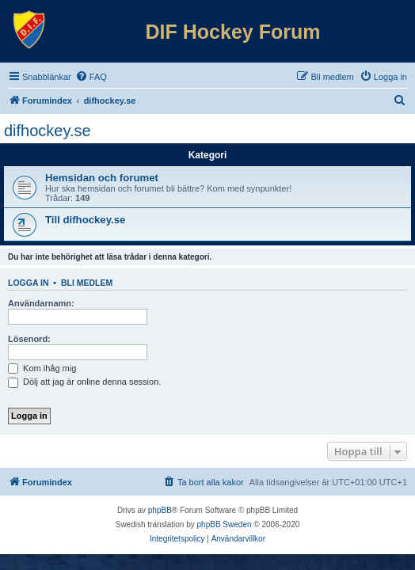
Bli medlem (86, 282)
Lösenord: (29, 339)
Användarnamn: (41, 303)
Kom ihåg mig (42, 368)
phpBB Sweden (224, 524)
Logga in (28, 282)
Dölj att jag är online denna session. (84, 381)
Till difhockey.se (85, 220)
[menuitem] (91, 76)
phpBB (160, 510)
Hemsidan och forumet (101, 178)
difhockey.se (47, 130)
